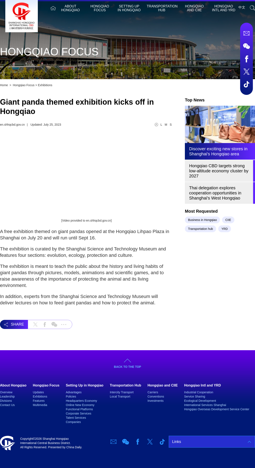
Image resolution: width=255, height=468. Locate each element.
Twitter (246, 71)
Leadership (7, 396)
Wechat (246, 46)
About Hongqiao (70, 8)
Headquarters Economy (81, 400)
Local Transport (120, 396)
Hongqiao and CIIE (194, 8)
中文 (241, 7)
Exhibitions (45, 85)
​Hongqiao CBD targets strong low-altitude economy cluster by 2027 (218, 170)
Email (246, 33)
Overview (6, 392)
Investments (155, 400)
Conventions (155, 396)
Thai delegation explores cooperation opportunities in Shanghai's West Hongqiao (215, 193)
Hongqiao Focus (100, 8)
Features (38, 400)
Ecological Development (200, 400)
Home (53, 8)
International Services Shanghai (205, 405)
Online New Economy (80, 405)
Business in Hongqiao (202, 220)
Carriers (152, 392)
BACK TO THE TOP (127, 366)
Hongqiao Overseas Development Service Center (216, 409)
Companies (73, 422)
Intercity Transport (122, 392)
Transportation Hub (162, 8)
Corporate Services (78, 413)
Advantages (74, 392)
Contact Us (7, 405)
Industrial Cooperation (198, 392)
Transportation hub (200, 228)
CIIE (228, 220)
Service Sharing (194, 396)
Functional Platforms (79, 409)
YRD (224, 228)
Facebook (246, 58)
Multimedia (40, 405)
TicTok (246, 84)
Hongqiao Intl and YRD (223, 8)
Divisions (6, 400)
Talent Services (76, 417)
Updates (38, 392)
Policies (71, 396)
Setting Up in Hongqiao (129, 8)
